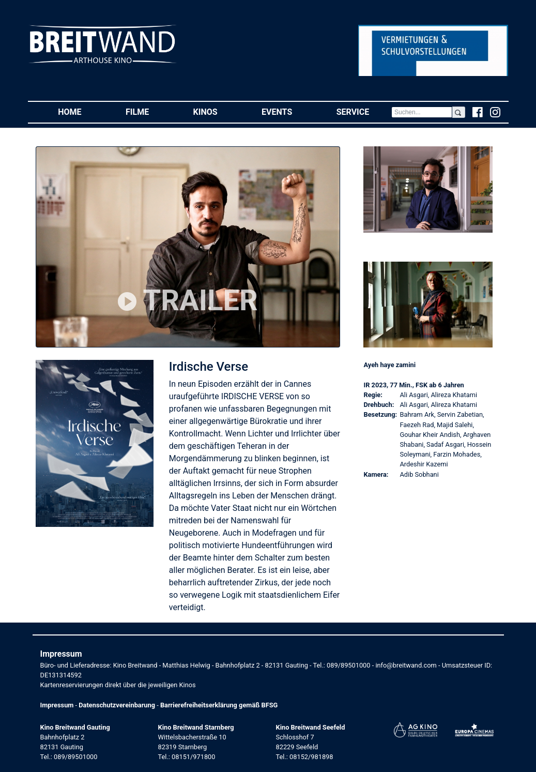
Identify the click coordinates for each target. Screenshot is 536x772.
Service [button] (363, 111)
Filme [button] (148, 111)
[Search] (421, 112)
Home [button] (80, 111)
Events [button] (288, 111)
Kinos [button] (216, 111)
